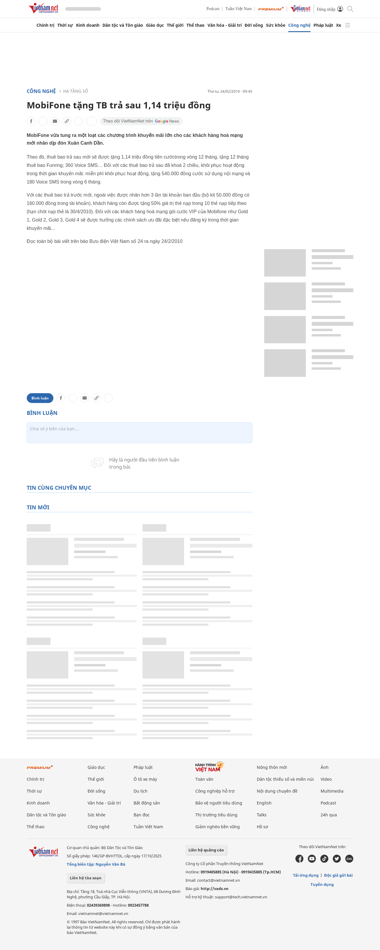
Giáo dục (155, 25)
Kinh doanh (87, 25)
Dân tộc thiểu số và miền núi (285, 779)
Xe (338, 25)
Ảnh (325, 767)
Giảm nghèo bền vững (217, 826)
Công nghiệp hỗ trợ (215, 791)
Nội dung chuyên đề (277, 791)
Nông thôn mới (272, 767)
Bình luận (40, 398)
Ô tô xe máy (145, 779)
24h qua (329, 815)
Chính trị (45, 25)
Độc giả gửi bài (338, 875)
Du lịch (141, 791)
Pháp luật (323, 25)
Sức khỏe (275, 25)
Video (326, 779)
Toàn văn (204, 779)
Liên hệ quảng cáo (206, 850)
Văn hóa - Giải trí (225, 25)
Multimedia (332, 791)
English (264, 803)
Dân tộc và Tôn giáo (122, 25)
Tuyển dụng (322, 884)
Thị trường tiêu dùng (216, 815)
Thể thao (195, 25)
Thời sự (65, 25)
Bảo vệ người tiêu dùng (218, 803)
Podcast (213, 9)
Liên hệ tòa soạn (86, 878)
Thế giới (175, 25)
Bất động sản (147, 803)
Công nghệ (299, 25)
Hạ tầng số (75, 91)
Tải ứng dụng (306, 875)
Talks (262, 815)
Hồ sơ (262, 826)
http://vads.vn (215, 888)
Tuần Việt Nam (238, 9)
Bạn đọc (142, 815)
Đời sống (254, 25)
